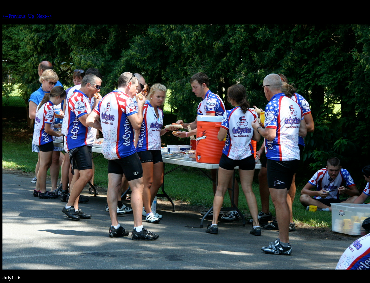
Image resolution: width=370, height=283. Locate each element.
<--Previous (14, 16)
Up (31, 16)
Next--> (44, 16)
